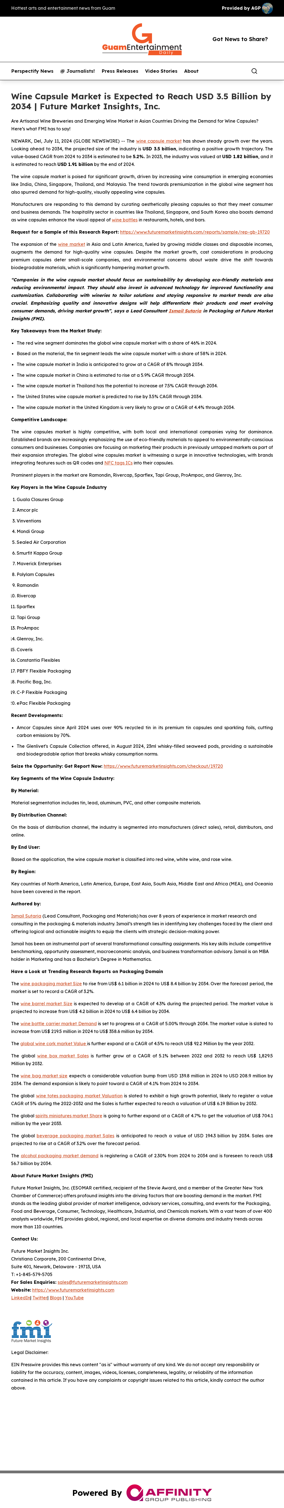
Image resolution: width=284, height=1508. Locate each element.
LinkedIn (20, 1297)
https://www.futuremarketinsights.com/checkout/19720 (163, 766)
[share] (269, 71)
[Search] (254, 71)
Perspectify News (32, 71)
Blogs (56, 1297)
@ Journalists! (77, 71)
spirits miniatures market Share (69, 1115)
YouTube (74, 1297)
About (191, 71)
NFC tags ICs (118, 463)
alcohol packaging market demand (60, 1155)
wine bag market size (44, 1075)
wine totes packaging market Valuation (79, 1095)
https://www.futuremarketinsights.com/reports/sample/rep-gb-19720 (195, 232)
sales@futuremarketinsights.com (93, 1282)
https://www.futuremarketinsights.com (73, 1290)
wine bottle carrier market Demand (59, 1023)
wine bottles (125, 220)
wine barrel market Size (46, 1003)
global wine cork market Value (53, 1043)
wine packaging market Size (51, 983)
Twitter (39, 1297)
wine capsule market (159, 141)
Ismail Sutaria (26, 916)
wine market (71, 244)
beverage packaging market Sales (75, 1135)
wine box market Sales (63, 1056)
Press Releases (120, 71)
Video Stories (161, 71)
